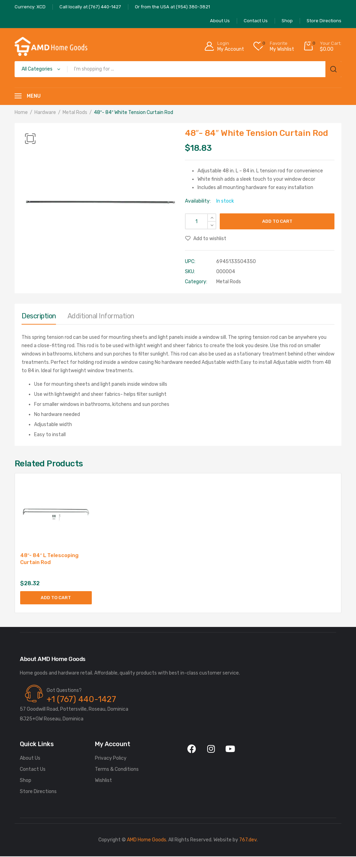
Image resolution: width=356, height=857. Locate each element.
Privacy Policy (111, 759)
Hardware (45, 112)
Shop (25, 781)
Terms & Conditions (117, 770)
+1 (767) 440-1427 (81, 700)
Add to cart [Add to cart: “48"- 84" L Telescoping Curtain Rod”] (56, 598)
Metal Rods (75, 112)
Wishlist (103, 781)
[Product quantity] (200, 221)
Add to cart (277, 221)
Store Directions (38, 792)
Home (21, 112)
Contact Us (33, 770)
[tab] (39, 318)
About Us (30, 759)
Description (39, 316)
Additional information (100, 316)
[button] (30, 138)
